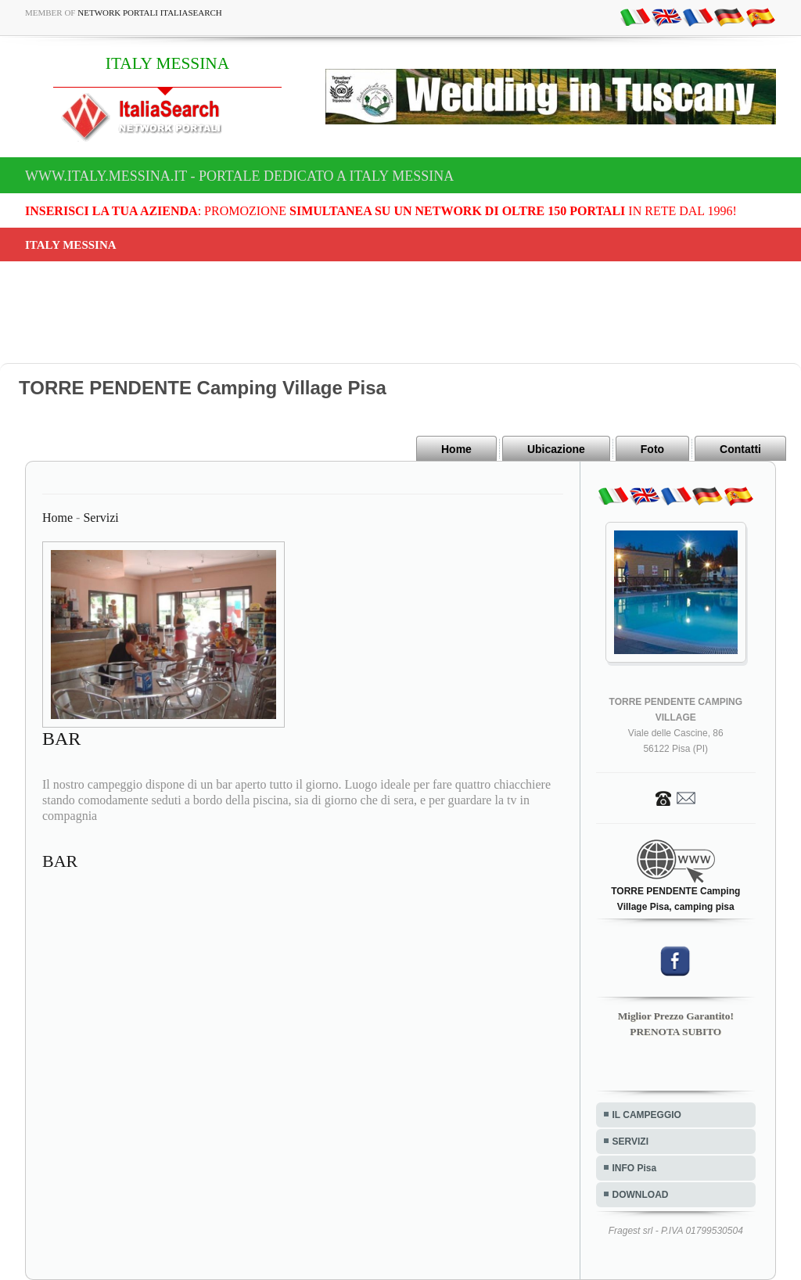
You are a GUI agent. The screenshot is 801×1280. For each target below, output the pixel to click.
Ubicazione (556, 449)
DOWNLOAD (640, 1194)
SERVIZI (630, 1141)
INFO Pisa (634, 1168)
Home (456, 449)
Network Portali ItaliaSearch (149, 12)
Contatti (740, 449)
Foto (652, 449)
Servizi (100, 517)
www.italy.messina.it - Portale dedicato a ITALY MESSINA (239, 176)
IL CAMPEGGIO (646, 1114)
